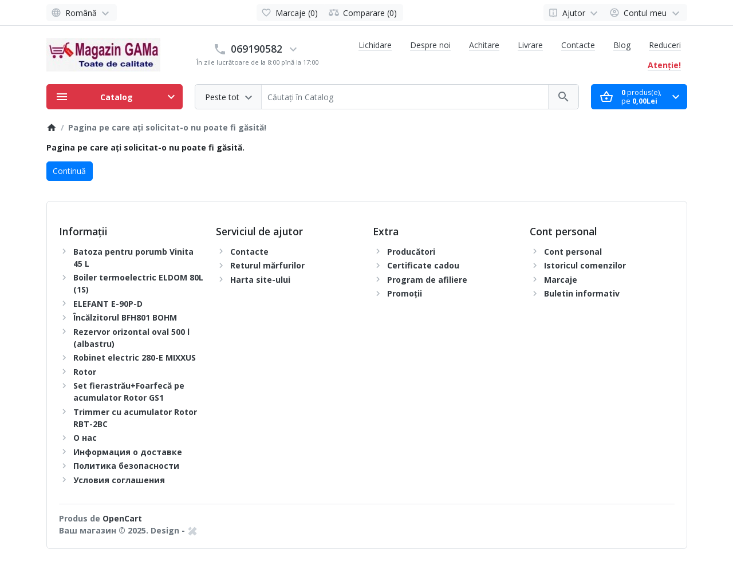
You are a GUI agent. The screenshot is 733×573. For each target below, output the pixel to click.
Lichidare (375, 44)
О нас (85, 437)
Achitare (484, 44)
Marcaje (560, 279)
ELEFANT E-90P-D (108, 303)
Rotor (84, 371)
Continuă (69, 170)
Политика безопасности (126, 465)
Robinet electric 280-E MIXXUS (134, 357)
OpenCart (122, 518)
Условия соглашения (119, 480)
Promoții (404, 293)
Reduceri (665, 44)
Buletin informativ (582, 293)
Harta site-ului (260, 279)
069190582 (256, 49)
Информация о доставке (127, 451)
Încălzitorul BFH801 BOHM (125, 317)
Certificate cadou (423, 265)
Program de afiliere (427, 279)
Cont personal (573, 251)
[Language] (81, 12)
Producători (411, 251)
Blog (621, 44)
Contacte (578, 44)
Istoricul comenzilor (585, 265)
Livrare (530, 44)
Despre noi (430, 44)
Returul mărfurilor (267, 265)
